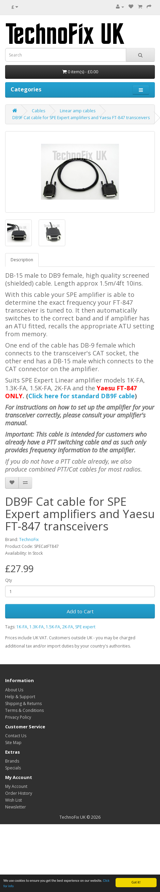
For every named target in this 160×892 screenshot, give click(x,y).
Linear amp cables (77, 111)
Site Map (13, 742)
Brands (12, 761)
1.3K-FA (36, 627)
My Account (16, 786)
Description (22, 260)
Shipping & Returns (23, 703)
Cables (38, 111)
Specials (13, 768)
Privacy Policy (18, 717)
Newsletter (15, 807)
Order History (18, 793)
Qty (8, 580)
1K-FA (21, 627)
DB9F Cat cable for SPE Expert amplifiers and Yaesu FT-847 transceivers (81, 118)
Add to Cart (80, 611)
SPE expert (85, 627)
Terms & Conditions (24, 710)
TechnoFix (29, 539)
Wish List (13, 800)
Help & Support (20, 697)
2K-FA (67, 627)
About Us (14, 690)
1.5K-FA (53, 627)
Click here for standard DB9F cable (81, 396)
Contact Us (15, 736)
